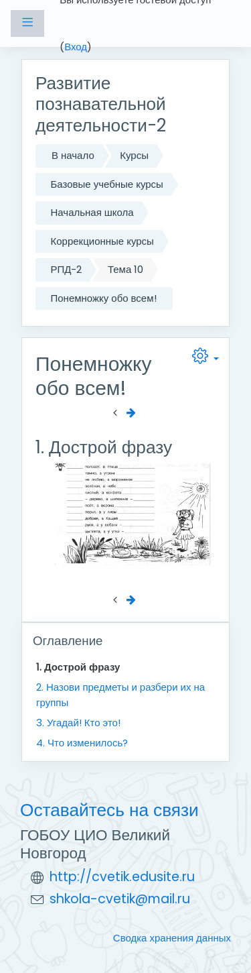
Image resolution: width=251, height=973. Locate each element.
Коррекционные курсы (102, 241)
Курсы (134, 155)
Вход (75, 47)
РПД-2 (66, 269)
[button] (205, 359)
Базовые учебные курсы (107, 184)
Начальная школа (92, 212)
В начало (73, 155)
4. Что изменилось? (82, 743)
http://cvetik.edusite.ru (122, 877)
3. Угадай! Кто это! (78, 723)
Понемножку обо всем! (104, 298)
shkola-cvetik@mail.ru (120, 899)
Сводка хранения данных (172, 938)
